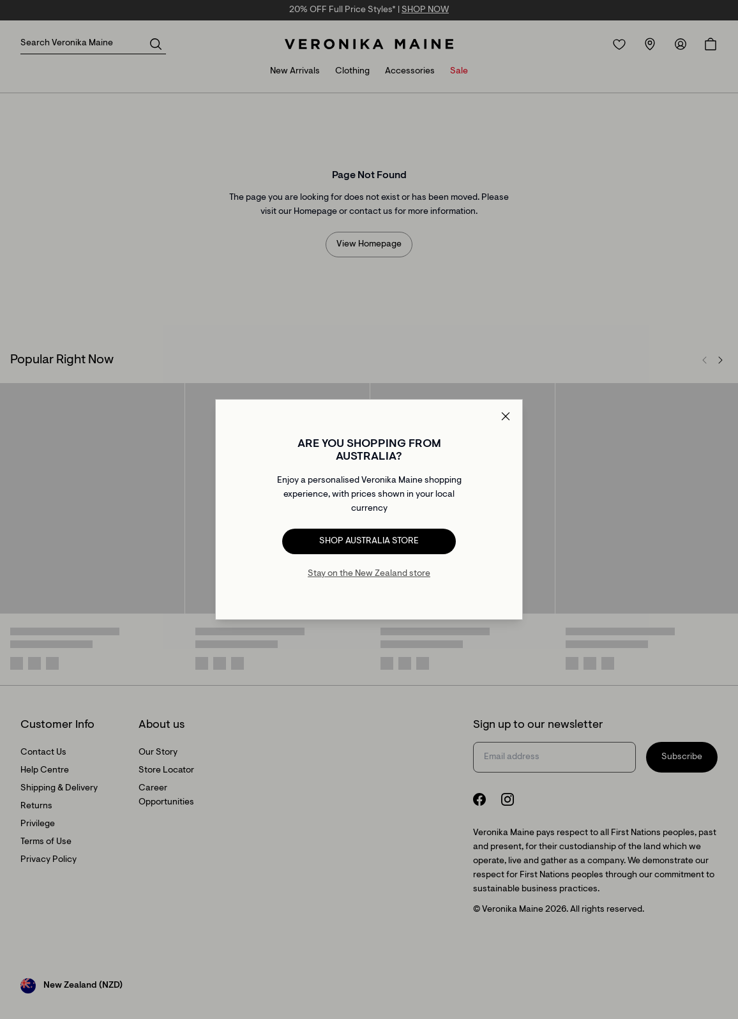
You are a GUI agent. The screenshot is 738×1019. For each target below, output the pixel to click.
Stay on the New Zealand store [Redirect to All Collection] (369, 574)
